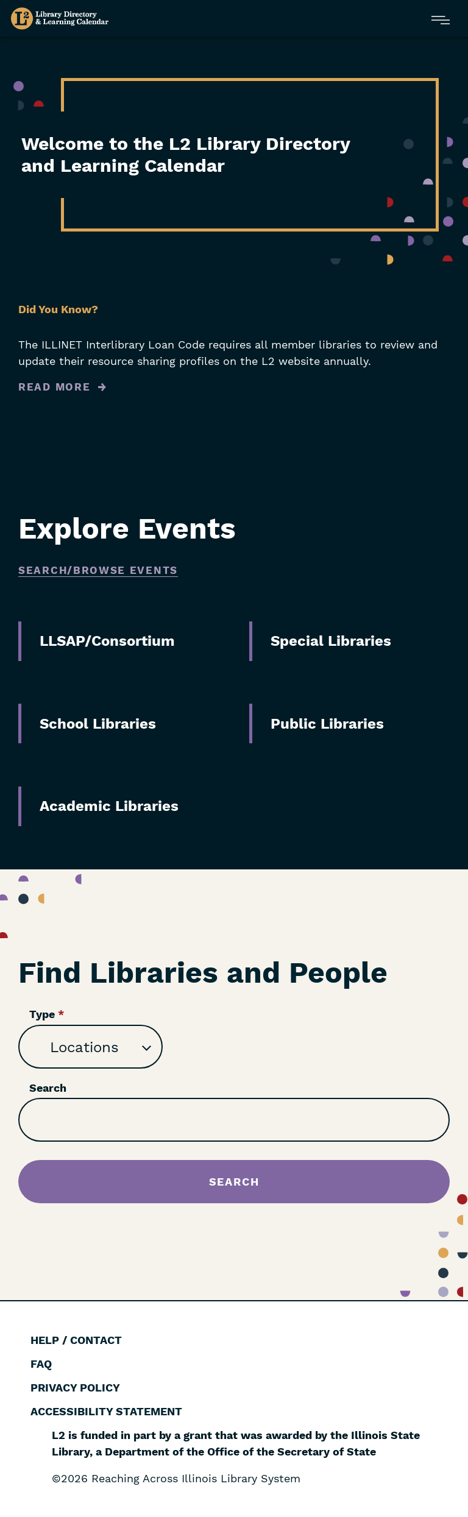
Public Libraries (327, 723)
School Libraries (98, 723)
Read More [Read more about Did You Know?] (54, 387)
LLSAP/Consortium (107, 640)
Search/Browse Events (98, 570)
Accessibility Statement (106, 1411)
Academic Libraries (109, 806)
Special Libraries (331, 640)
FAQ (41, 1363)
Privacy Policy (75, 1387)
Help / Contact (76, 1340)
